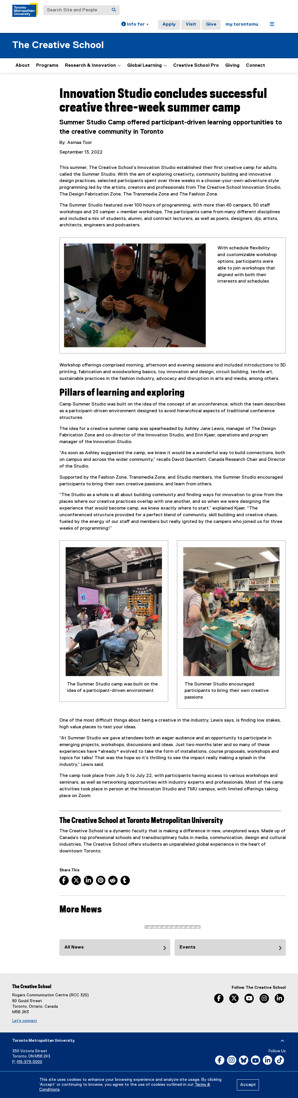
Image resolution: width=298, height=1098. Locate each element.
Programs (47, 65)
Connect (255, 65)
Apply (169, 24)
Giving (232, 65)
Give (211, 24)
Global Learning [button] (147, 65)
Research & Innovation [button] (93, 65)
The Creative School (58, 45)
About (22, 65)
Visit (191, 24)
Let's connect (24, 1021)
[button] (135, 25)
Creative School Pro (196, 65)
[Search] (114, 10)
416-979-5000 (29, 1062)
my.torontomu (242, 24)
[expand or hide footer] (282, 1040)
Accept (248, 1085)
